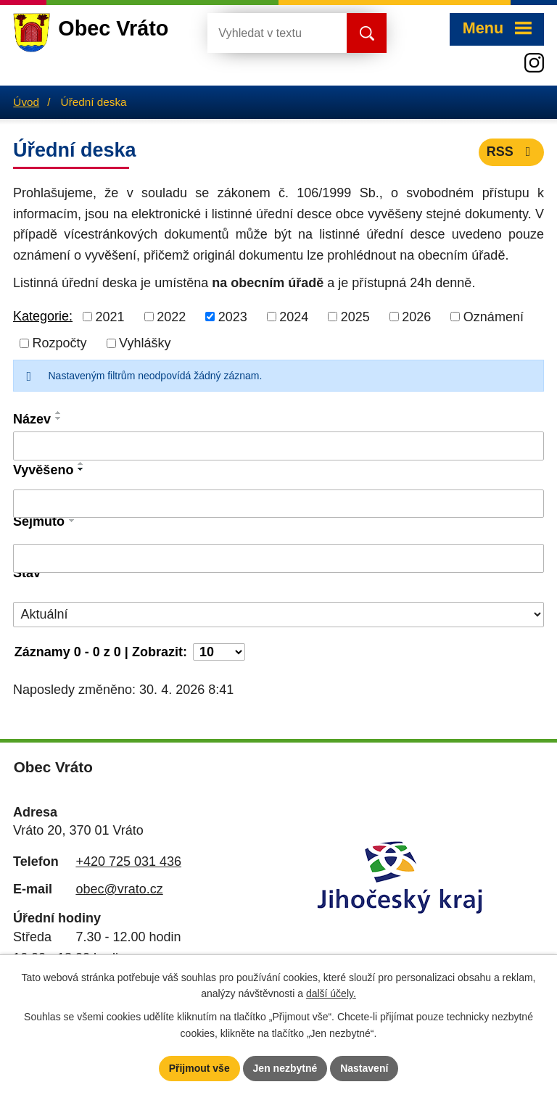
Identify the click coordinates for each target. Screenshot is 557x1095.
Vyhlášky (144, 343)
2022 (171, 316)
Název (32, 419)
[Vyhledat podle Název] (278, 445)
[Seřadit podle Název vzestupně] (59, 413)
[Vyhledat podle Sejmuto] (278, 558)
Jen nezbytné (285, 1068)
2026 (416, 316)
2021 (110, 316)
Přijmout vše (199, 1068)
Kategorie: (43, 316)
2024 (293, 316)
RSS (512, 151)
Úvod (26, 102)
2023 (232, 316)
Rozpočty (60, 343)
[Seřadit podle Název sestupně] (59, 418)
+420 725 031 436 (128, 861)
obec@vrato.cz (118, 889)
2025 (355, 316)
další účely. (331, 994)
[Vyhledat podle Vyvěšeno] (278, 503)
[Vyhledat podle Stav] (278, 614)
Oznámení (493, 316)
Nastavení (364, 1068)
